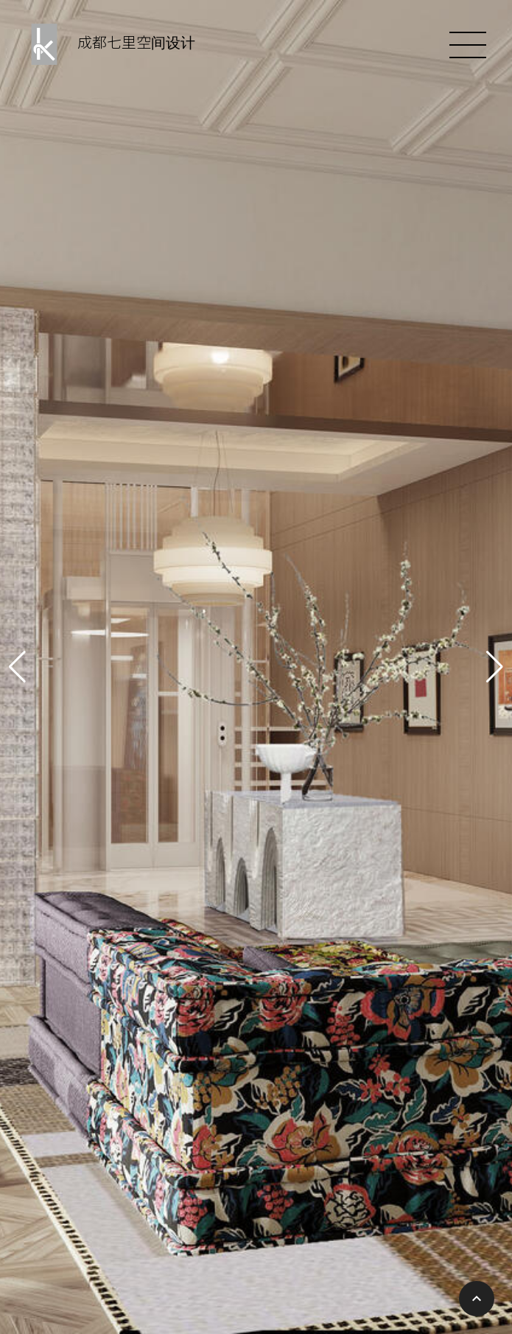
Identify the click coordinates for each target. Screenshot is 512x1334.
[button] (17, 667)
